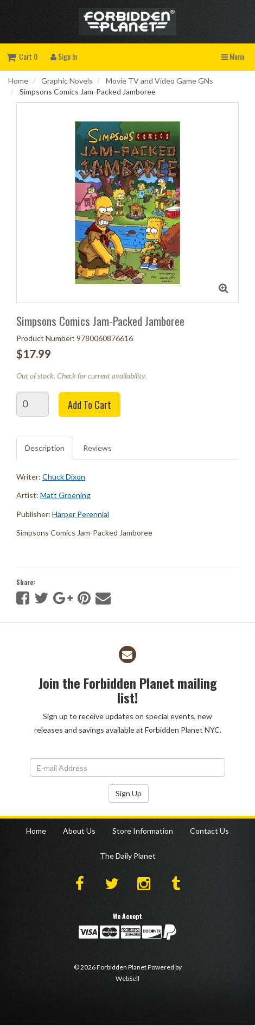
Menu (232, 56)
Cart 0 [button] (22, 56)
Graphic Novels (67, 80)
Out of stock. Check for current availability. (81, 375)
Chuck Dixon (63, 476)
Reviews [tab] (97, 447)
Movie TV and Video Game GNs (159, 80)
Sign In (63, 56)
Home (18, 80)
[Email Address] (127, 767)
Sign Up (129, 793)
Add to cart (89, 405)
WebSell (127, 978)
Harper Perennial (80, 514)
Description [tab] (45, 447)
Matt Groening (65, 495)
